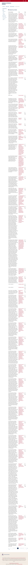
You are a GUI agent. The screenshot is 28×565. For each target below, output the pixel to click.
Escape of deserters (21, 77)
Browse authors (5, 17)
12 (21, 548)
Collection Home (5, 8)
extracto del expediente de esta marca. (21, 506)
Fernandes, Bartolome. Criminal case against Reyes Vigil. (21, 544)
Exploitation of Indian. (21, 284)
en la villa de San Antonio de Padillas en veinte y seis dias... (21, 46)
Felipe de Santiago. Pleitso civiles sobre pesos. (21, 539)
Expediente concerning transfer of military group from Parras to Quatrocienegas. (21, 138)
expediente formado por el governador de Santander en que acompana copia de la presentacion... (21, 178)
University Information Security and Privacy (14, 563)
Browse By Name (12, 6)
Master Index (7, 6)
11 (20, 548)
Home (4, 6)
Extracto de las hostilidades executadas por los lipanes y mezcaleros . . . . (21, 465)
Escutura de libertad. (21, 95)
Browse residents (4, 14)
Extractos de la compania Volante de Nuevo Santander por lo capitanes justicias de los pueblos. (21, 517)
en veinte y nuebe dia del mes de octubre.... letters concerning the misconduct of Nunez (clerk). (21, 64)
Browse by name (4, 12)
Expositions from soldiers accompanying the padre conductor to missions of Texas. (21, 292)
